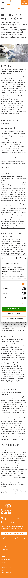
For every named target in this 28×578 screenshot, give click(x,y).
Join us (3, 553)
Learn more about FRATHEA (10, 115)
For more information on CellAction (13, 228)
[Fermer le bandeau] (25, 258)
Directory (4, 550)
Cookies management (6, 567)
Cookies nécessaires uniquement (14, 318)
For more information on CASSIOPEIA (13, 331)
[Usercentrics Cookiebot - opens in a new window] (16, 258)
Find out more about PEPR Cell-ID (12, 439)
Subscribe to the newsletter (14, 533)
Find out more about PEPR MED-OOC (13, 478)
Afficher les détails (18, 304)
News (3, 556)
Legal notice (4, 570)
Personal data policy (6, 572)
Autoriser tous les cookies (14, 308)
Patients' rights (6, 559)
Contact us (5, 546)
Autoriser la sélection (14, 313)
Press (3, 562)
